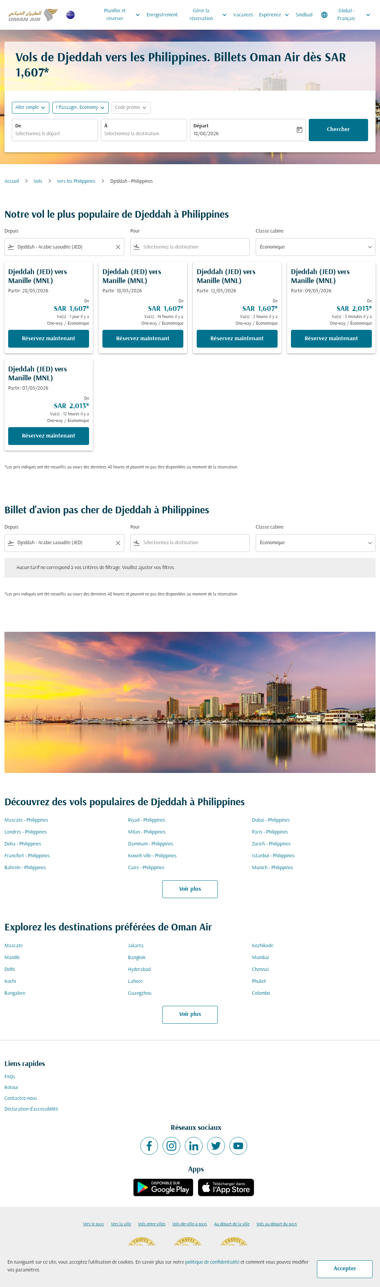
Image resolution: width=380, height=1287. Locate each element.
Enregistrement (162, 15)
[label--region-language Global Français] (346, 14)
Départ (201, 126)
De (18, 126)
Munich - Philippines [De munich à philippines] (272, 868)
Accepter (345, 1269)
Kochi (10, 981)
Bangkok (136, 958)
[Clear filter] (117, 247)
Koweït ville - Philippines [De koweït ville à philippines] (152, 856)
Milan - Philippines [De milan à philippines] (147, 832)
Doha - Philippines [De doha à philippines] (22, 844)
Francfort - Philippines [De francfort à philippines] (27, 856)
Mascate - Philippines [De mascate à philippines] (26, 820)
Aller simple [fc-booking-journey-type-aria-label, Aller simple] (27, 107)
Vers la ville (121, 1224)
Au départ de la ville (231, 1224)
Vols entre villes (152, 1224)
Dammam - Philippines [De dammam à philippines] (150, 844)
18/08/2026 (206, 134)
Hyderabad (139, 969)
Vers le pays (93, 1224)
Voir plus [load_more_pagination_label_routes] (190, 889)
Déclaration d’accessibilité (31, 1109)
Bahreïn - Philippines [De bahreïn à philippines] (25, 868)
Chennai (260, 969)
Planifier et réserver (124, 14)
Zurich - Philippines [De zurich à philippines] (271, 844)
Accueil (11, 181)
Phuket (259, 981)
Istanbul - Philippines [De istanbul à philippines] (273, 856)
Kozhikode (262, 946)
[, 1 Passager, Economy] (77, 107)
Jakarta (136, 946)
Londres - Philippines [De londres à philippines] (25, 832)
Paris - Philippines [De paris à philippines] (270, 832)
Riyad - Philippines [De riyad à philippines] (146, 820)
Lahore (135, 981)
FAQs (9, 1077)
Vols (38, 181)
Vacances (243, 15)
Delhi (9, 969)
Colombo (261, 993)
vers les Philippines (76, 181)
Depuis (11, 231)
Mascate (13, 946)
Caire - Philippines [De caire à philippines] (146, 868)
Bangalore (14, 993)
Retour (11, 1088)
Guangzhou (139, 993)
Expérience (276, 14)
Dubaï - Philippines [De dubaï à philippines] (271, 820)
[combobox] (55, 134)
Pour (135, 231)
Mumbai (260, 958)
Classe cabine (270, 231)
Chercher (338, 130)
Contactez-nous (20, 1098)
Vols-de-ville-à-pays (189, 1224)
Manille (12, 958)
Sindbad (304, 15)
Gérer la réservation (210, 14)
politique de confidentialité (212, 1262)
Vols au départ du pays (276, 1224)
